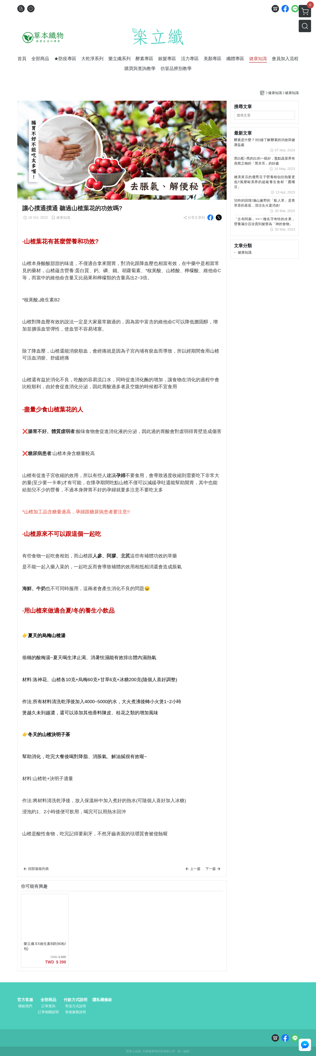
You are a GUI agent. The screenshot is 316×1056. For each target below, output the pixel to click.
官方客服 (25, 1000)
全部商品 (48, 1000)
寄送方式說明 (75, 1006)
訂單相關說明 (48, 1012)
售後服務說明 (75, 1012)
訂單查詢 (48, 1006)
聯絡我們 (25, 1006)
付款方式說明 (75, 1000)
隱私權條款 (102, 1000)
